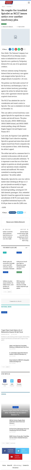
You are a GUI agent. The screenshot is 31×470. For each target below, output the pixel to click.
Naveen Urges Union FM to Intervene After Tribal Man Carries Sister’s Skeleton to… (15, 413)
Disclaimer (16, 467)
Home (4, 465)
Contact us (26, 465)
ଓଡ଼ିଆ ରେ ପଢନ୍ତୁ (17, 465)
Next (9, 291)
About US (9, 465)
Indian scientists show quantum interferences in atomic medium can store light (8, 235)
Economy (4, 23)
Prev (5, 291)
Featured (19, 252)
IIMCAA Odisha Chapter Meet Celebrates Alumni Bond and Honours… (17, 422)
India (5, 252)
